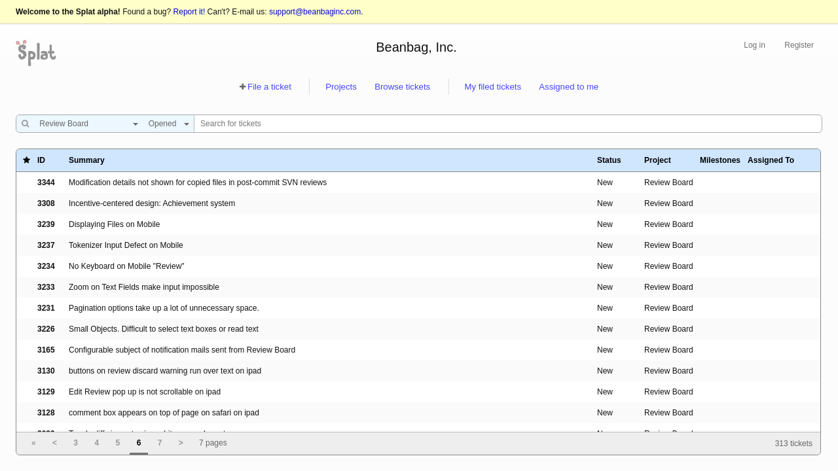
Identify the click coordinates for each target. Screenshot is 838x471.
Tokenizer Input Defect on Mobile (126, 245)
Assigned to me (568, 87)
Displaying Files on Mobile (114, 224)
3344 (46, 182)
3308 (46, 203)
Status (609, 160)
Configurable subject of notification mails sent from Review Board (182, 350)
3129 (46, 392)
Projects (341, 87)
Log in (754, 45)
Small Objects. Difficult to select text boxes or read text (164, 329)
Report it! (189, 11)
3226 (46, 329)
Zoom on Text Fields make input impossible (144, 287)
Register (799, 45)
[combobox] (85, 123)
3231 (46, 308)
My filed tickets (493, 87)
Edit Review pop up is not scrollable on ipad (145, 392)
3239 (46, 224)
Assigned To (771, 160)
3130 (46, 371)
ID (41, 160)
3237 (46, 245)
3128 (46, 413)
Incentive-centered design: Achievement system (152, 203)
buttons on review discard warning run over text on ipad (165, 371)
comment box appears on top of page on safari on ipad (164, 413)
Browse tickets (402, 87)
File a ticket (269, 87)
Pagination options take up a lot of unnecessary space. (164, 308)
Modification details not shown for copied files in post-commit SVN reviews (198, 182)
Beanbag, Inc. (416, 47)
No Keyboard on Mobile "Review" (127, 266)
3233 (46, 287)
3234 (46, 266)
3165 (46, 350)
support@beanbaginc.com (315, 11)
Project (657, 160)
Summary (87, 160)
